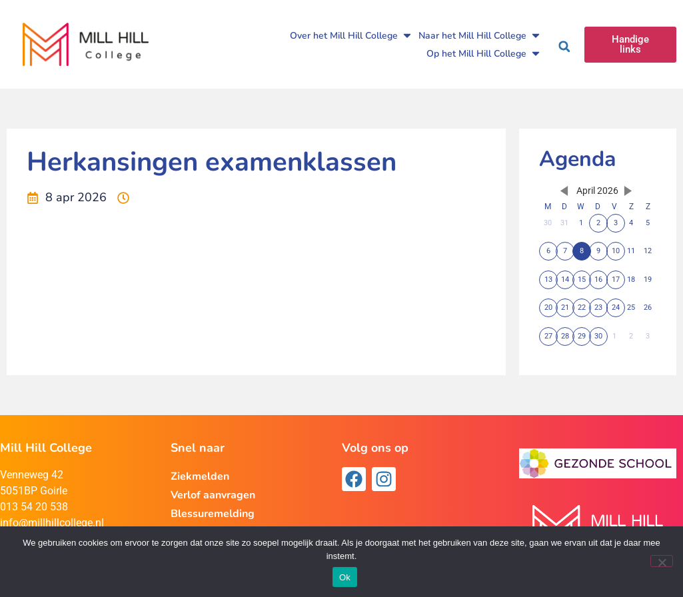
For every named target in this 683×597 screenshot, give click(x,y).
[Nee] (661, 561)
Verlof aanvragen (213, 495)
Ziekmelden (200, 476)
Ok (344, 577)
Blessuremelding (213, 513)
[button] (564, 46)
